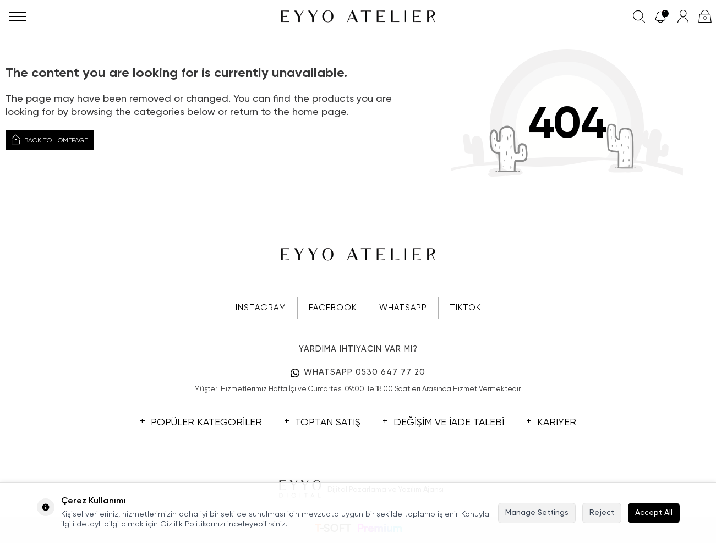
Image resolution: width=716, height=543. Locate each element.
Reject (601, 513)
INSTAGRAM (261, 308)
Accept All (654, 513)
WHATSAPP (403, 308)
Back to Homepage (50, 140)
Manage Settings (537, 513)
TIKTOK (465, 308)
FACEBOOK (333, 308)
